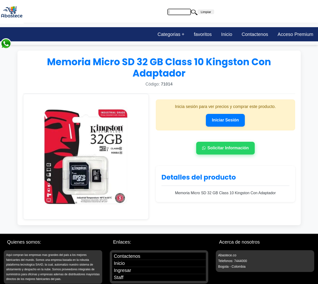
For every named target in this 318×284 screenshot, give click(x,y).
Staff (118, 277)
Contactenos (255, 34)
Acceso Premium (295, 34)
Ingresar (122, 270)
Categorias (168, 34)
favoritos (203, 34)
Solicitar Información (225, 148)
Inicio (226, 34)
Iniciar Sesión (225, 120)
